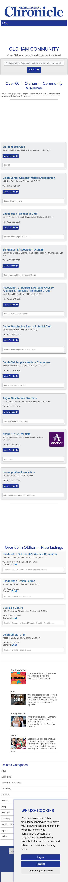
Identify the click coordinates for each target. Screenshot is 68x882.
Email (14, 564)
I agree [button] (40, 857)
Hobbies (6, 237)
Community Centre (19, 623)
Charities (6, 569)
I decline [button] (40, 864)
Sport (34, 349)
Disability (7, 596)
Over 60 (6, 165)
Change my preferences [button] (41, 870)
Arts (5, 495)
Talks (20, 201)
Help (5, 275)
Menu (5, 23)
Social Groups (24, 237)
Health (6, 201)
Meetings (12, 275)
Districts (15, 569)
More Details (10, 156)
